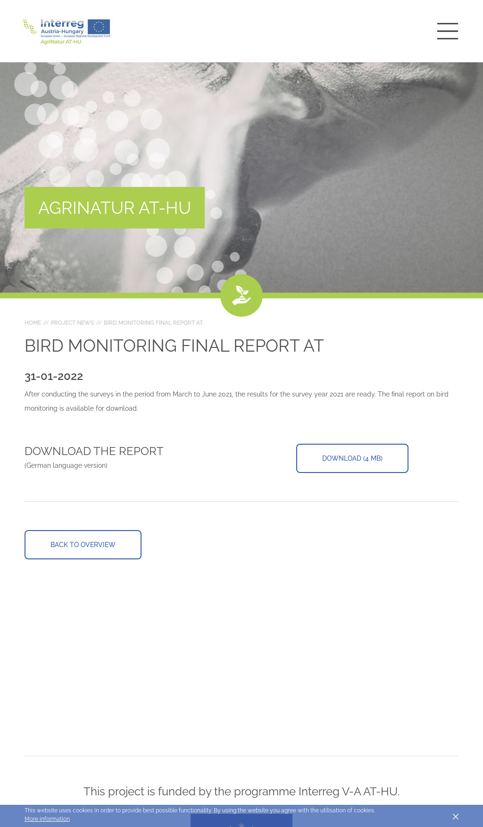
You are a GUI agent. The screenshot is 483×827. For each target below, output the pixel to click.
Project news (72, 323)
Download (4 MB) (352, 458)
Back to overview (83, 545)
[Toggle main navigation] (448, 31)
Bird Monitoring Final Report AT (153, 323)
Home (33, 323)
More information (47, 819)
